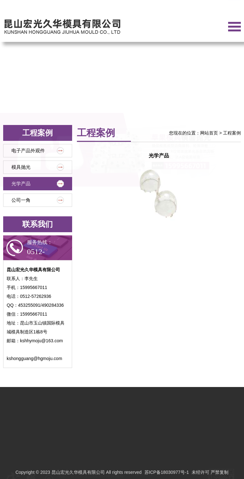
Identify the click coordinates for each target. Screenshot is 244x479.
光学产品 (37, 183)
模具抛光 (37, 167)
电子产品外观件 (37, 150)
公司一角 (37, 200)
